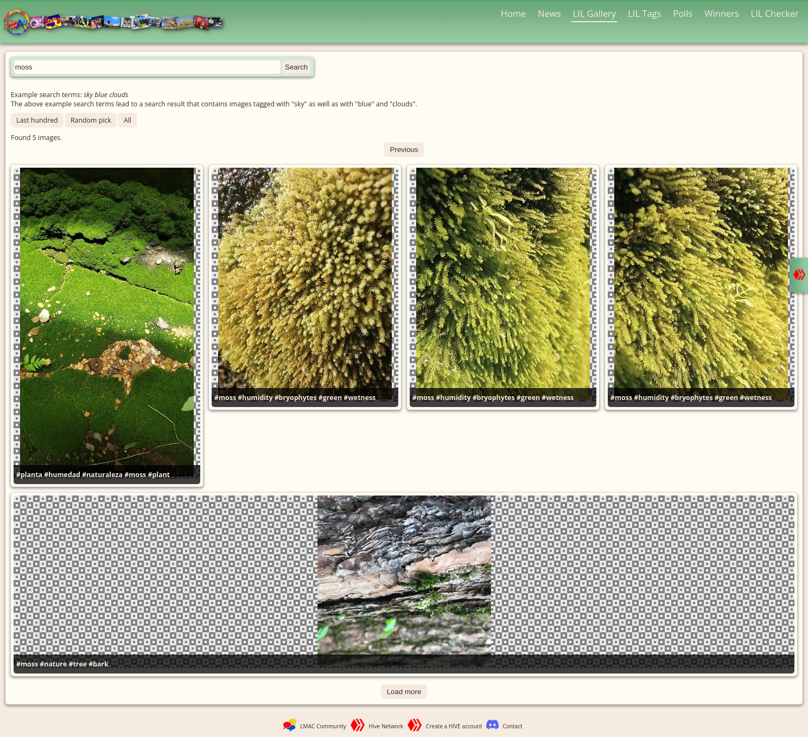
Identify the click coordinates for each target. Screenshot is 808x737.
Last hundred (37, 120)
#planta (29, 474)
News (549, 13)
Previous (404, 149)
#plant (159, 474)
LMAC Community (323, 726)
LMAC (118, 23)
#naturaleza (102, 474)
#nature (53, 664)
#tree (77, 664)
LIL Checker (775, 13)
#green (330, 397)
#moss (135, 474)
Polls (682, 13)
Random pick (91, 120)
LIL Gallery (594, 13)
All (127, 120)
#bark (98, 664)
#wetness (359, 397)
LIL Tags (644, 13)
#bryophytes (296, 397)
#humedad (62, 474)
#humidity (255, 397)
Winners (721, 13)
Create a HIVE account (454, 726)
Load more (404, 692)
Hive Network (386, 726)
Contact (512, 726)
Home (513, 13)
